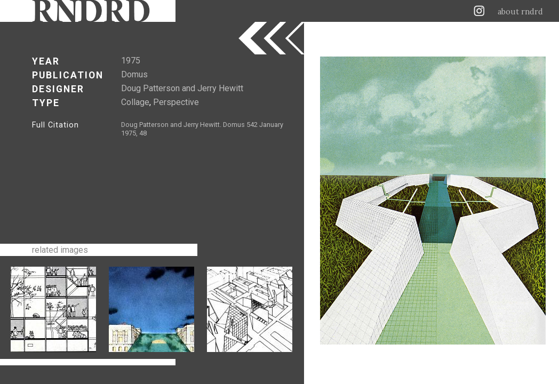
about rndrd (520, 12)
